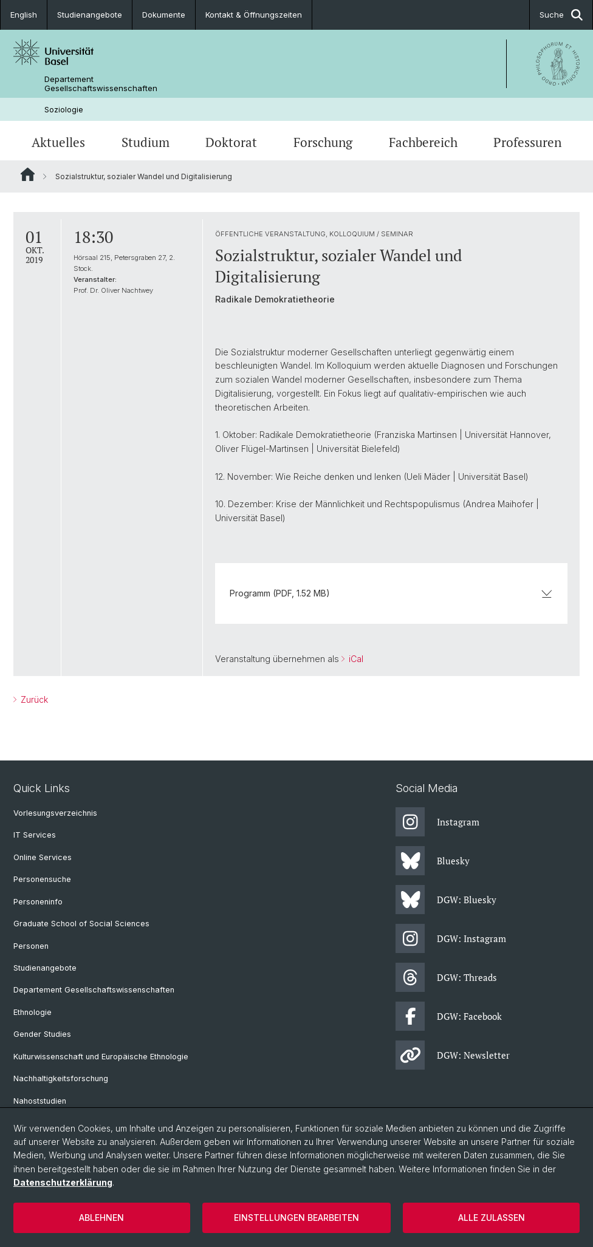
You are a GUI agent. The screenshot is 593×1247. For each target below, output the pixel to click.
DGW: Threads (446, 977)
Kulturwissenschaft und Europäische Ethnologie (100, 1056)
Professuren (527, 142)
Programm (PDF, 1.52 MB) (391, 593)
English (23, 14)
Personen (31, 946)
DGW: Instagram (451, 938)
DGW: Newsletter (453, 1055)
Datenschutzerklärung (62, 1182)
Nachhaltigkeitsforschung (60, 1078)
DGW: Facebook (449, 1016)
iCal (354, 659)
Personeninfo (38, 901)
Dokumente (163, 14)
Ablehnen (101, 1217)
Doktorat (231, 142)
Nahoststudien (39, 1100)
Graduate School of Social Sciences (81, 923)
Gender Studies (42, 1034)
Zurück (33, 699)
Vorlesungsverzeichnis (55, 813)
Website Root (28, 174)
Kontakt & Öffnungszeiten (253, 14)
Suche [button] (561, 15)
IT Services (34, 834)
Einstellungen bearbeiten (296, 1217)
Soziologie (63, 109)
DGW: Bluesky (446, 899)
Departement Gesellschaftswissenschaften (100, 84)
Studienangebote (89, 14)
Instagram (437, 821)
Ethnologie (32, 1012)
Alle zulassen (491, 1217)
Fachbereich (423, 142)
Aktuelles (58, 142)
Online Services (42, 857)
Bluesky (433, 860)
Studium (146, 142)
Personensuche (42, 879)
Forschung (322, 142)
